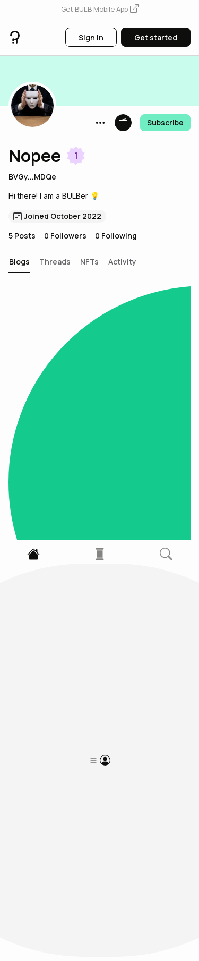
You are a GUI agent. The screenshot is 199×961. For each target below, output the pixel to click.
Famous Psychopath (60, 707)
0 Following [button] (116, 236)
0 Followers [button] (65, 236)
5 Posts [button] (22, 236)
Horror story (39, 810)
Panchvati (34, 372)
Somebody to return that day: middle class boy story (71, 481)
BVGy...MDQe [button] (32, 177)
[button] (100, 9)
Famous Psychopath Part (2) (72, 597)
